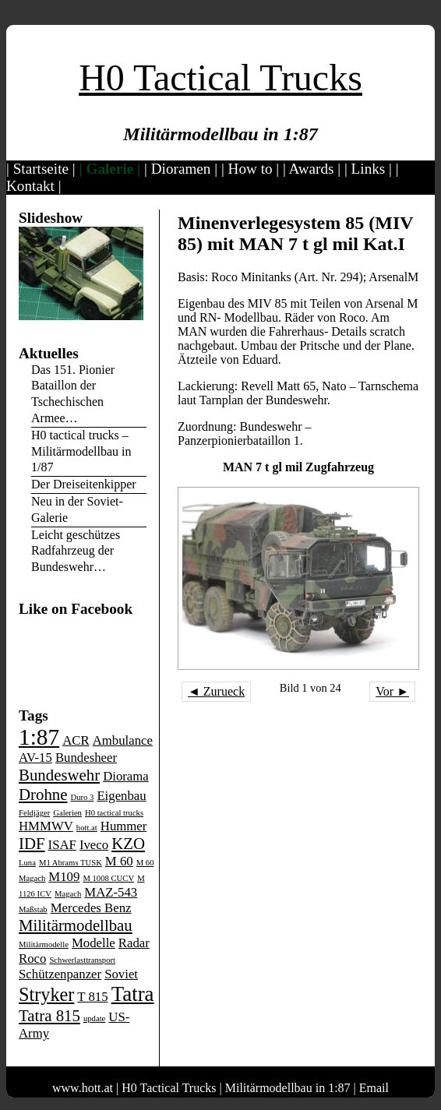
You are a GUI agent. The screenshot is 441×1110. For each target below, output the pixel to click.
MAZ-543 (110, 892)
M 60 (119, 861)
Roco (32, 958)
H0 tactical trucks (114, 813)
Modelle (93, 943)
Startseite (41, 168)
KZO (128, 843)
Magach (68, 894)
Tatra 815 (49, 1015)
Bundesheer (86, 757)
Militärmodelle (44, 944)
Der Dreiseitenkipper (83, 484)
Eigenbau (121, 795)
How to (250, 168)
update (94, 1018)
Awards (311, 168)
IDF (32, 843)
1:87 (39, 736)
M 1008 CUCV (108, 878)
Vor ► (392, 691)
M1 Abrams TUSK (70, 862)
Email (374, 1087)
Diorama (126, 776)
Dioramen (181, 168)
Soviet (121, 974)
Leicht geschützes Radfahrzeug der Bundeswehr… (75, 551)
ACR (75, 740)
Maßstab (33, 909)
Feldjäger (34, 813)
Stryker (46, 994)
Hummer (124, 826)
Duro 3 (81, 797)
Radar (134, 943)
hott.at (86, 827)
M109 (63, 876)
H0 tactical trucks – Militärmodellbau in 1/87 (81, 451)
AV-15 (35, 757)
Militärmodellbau (75, 925)
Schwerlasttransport (82, 960)
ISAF (62, 844)
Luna (27, 862)
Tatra (132, 994)
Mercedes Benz (91, 907)
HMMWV (46, 826)
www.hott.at (82, 1087)
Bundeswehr (59, 775)
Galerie (110, 168)
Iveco (93, 844)
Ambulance (123, 740)
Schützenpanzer (60, 974)
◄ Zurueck (216, 691)
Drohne (43, 794)
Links (368, 168)
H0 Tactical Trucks (220, 77)
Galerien (67, 813)
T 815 (92, 996)
